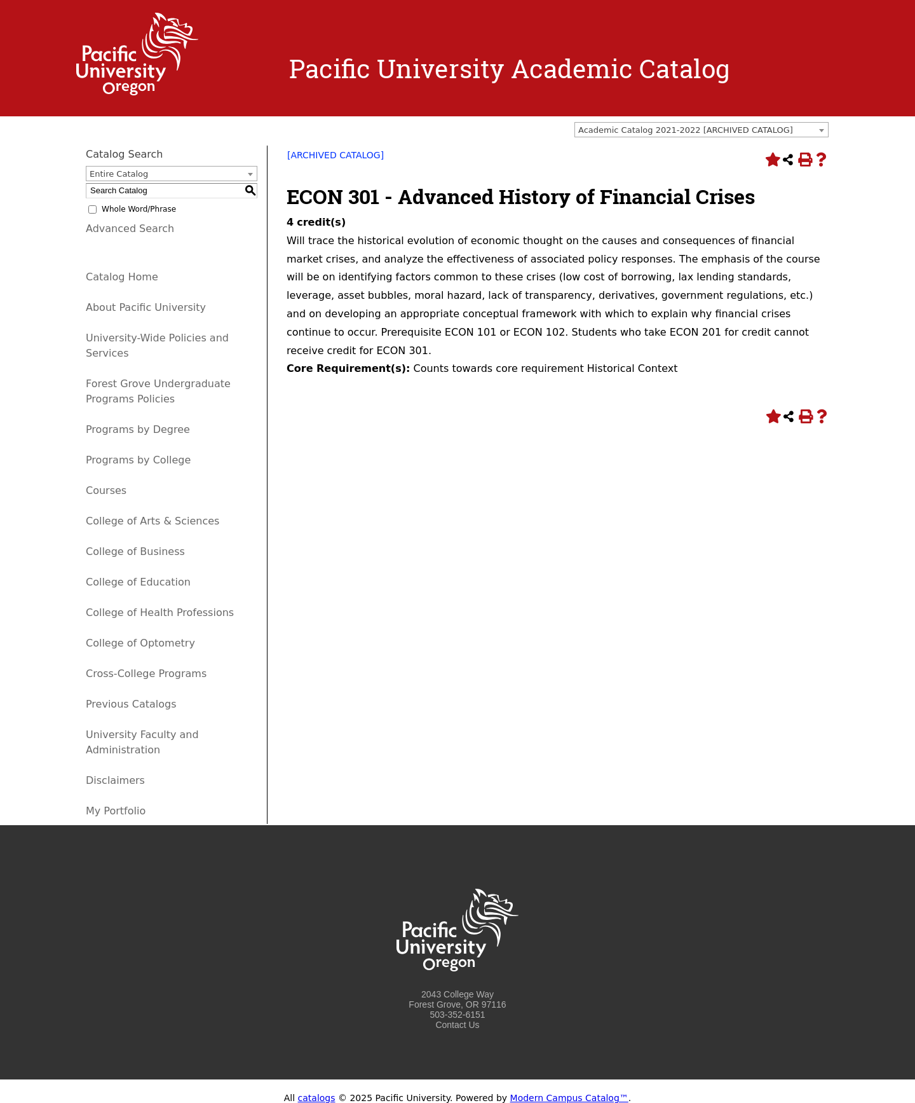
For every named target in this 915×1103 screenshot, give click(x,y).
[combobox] (701, 129)
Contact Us (457, 1025)
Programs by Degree (138, 429)
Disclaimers (115, 780)
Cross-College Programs (146, 674)
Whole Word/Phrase (139, 209)
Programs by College (138, 460)
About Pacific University (146, 307)
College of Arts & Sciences (152, 521)
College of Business (135, 551)
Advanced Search (130, 229)
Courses (106, 490)
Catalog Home (122, 277)
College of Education (138, 582)
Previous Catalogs (131, 704)
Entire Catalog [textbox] (119, 174)
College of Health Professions (160, 612)
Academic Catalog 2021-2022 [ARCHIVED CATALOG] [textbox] (685, 130)
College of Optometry (140, 643)
